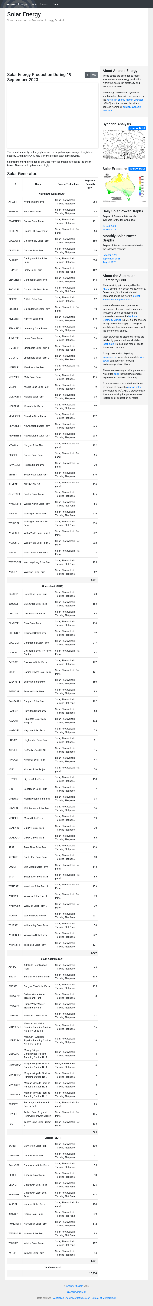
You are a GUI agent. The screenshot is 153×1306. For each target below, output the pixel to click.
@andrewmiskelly (76, 1292)
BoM (142, 128)
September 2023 (111, 258)
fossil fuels (108, 344)
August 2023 (109, 262)
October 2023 (110, 255)
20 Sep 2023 (109, 226)
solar (116, 373)
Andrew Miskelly (74, 1286)
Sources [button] (44, 4)
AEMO (106, 288)
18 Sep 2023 (109, 229)
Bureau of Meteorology (104, 1298)
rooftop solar (134, 387)
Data (55, 4)
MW (94, 74)
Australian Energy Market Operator (125, 99)
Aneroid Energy (17, 4)
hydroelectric (109, 357)
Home (34, 4)
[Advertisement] (52, 47)
